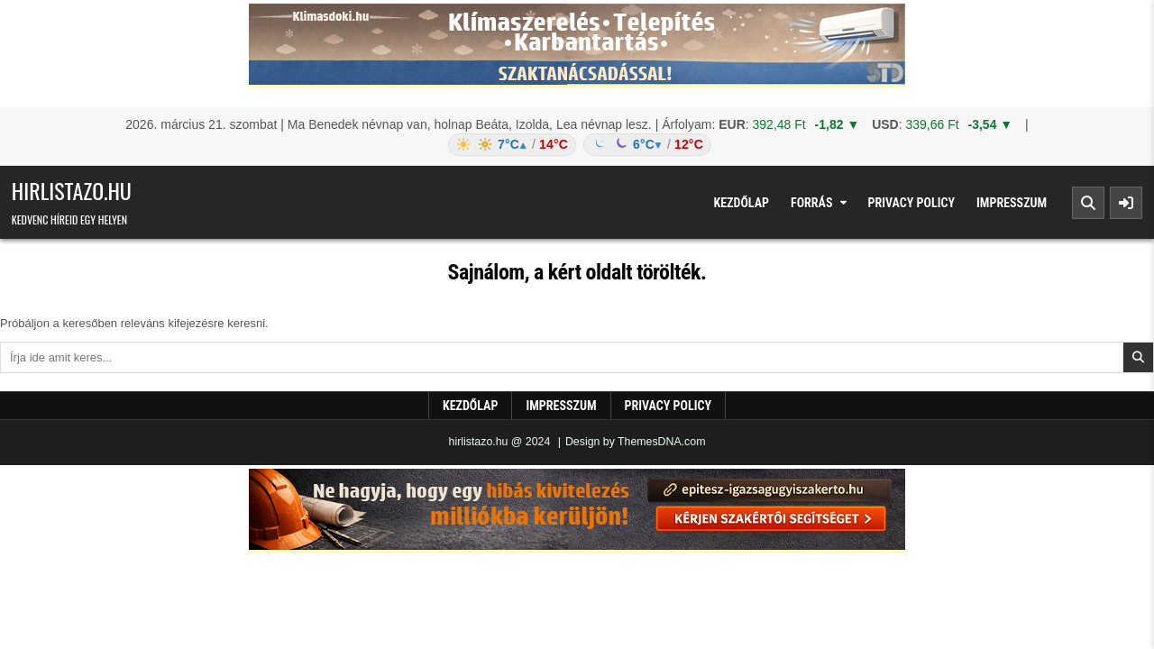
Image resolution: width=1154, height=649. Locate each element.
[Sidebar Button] (1126, 203)
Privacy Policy (912, 203)
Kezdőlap (741, 203)
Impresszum (1011, 203)
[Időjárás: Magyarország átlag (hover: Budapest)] (577, 144)
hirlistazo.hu (72, 190)
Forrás (812, 203)
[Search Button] (1088, 203)
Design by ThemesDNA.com (635, 441)
